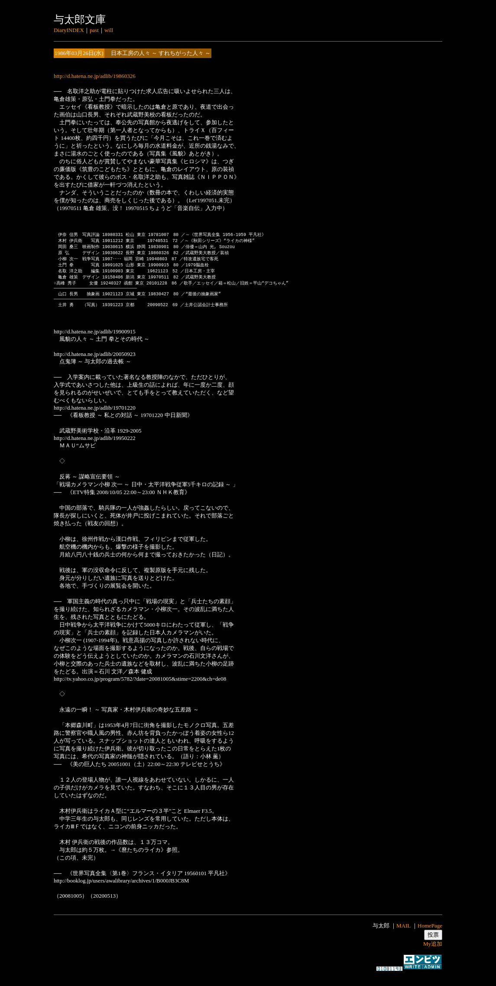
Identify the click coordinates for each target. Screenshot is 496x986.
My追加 (432, 952)
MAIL (403, 934)
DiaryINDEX (69, 30)
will (108, 30)
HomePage (430, 934)
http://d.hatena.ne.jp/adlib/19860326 (95, 76)
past (94, 30)
